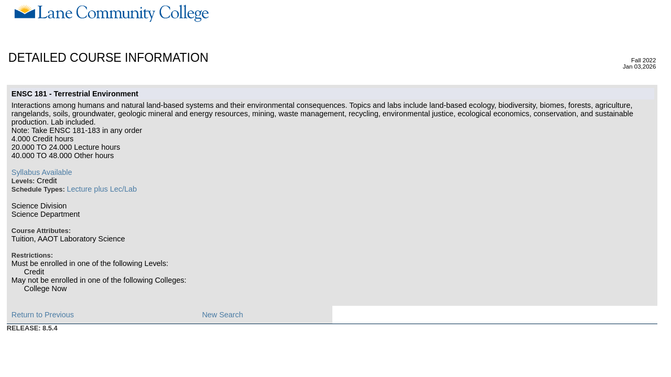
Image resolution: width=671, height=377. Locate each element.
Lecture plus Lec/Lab (102, 189)
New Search (222, 315)
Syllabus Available (42, 172)
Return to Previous (43, 315)
